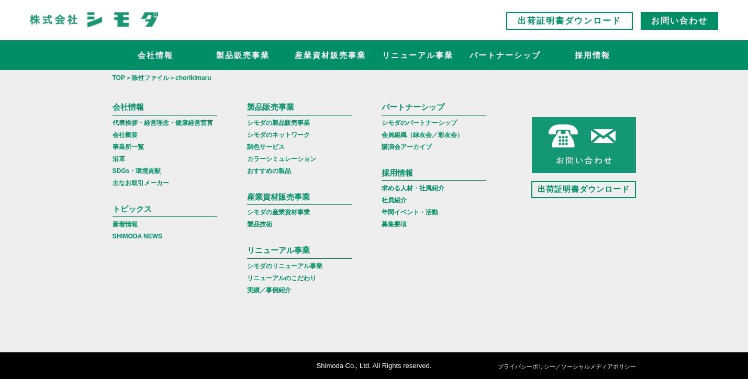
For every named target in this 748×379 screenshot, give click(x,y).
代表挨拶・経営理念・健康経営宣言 (163, 123)
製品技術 (259, 224)
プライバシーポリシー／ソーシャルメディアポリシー (567, 366)
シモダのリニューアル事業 (284, 266)
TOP (119, 78)
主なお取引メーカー (141, 183)
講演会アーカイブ (407, 147)
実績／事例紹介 (269, 290)
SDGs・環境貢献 (137, 171)
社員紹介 (394, 200)
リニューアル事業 (417, 55)
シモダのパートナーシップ (419, 123)
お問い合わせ (679, 20)
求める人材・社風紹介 (413, 188)
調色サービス (266, 147)
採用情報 (592, 55)
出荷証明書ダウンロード (569, 20)
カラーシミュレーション (281, 159)
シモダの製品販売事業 (278, 123)
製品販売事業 (243, 55)
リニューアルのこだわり (281, 278)
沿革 (119, 159)
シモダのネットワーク (278, 135)
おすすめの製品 (269, 171)
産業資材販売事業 (330, 55)
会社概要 (125, 135)
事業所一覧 (128, 147)
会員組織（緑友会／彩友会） (422, 135)
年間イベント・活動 (410, 212)
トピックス (132, 208)
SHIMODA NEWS (138, 236)
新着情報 (125, 224)
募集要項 (394, 224)
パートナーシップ (505, 55)
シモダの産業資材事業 (278, 212)
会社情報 (155, 55)
